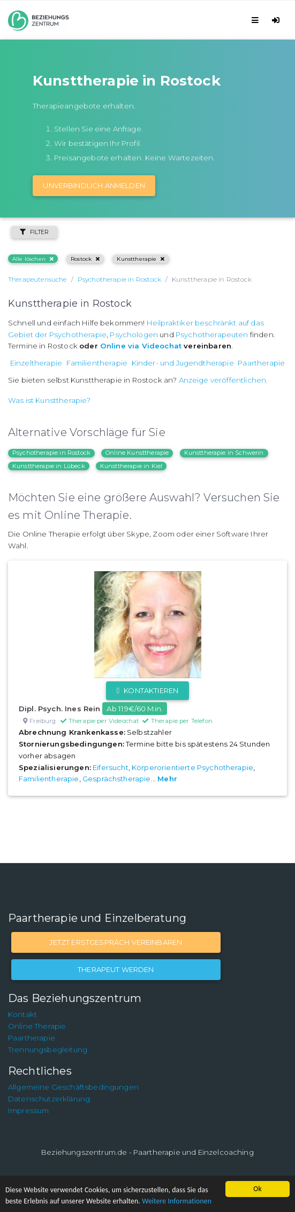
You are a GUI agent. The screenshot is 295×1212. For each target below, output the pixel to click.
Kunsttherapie (140, 258)
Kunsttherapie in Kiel (131, 466)
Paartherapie (261, 363)
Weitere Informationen (176, 1201)
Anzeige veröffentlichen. (223, 380)
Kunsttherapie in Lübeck (48, 466)
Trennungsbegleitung (47, 1049)
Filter (34, 232)
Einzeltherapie (36, 363)
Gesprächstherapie (116, 778)
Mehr (167, 778)
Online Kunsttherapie (137, 452)
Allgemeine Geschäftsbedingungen (73, 1087)
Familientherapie (97, 363)
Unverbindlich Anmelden (94, 185)
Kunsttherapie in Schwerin (224, 452)
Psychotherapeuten (212, 334)
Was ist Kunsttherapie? (49, 400)
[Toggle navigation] (257, 20)
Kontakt (22, 1014)
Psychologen (134, 334)
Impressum (28, 1110)
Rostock (85, 258)
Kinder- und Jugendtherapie (183, 363)
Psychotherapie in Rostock (51, 452)
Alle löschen (33, 258)
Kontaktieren (147, 690)
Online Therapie (37, 1026)
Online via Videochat (140, 345)
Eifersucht (110, 767)
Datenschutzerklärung (49, 1098)
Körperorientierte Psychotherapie (192, 767)
